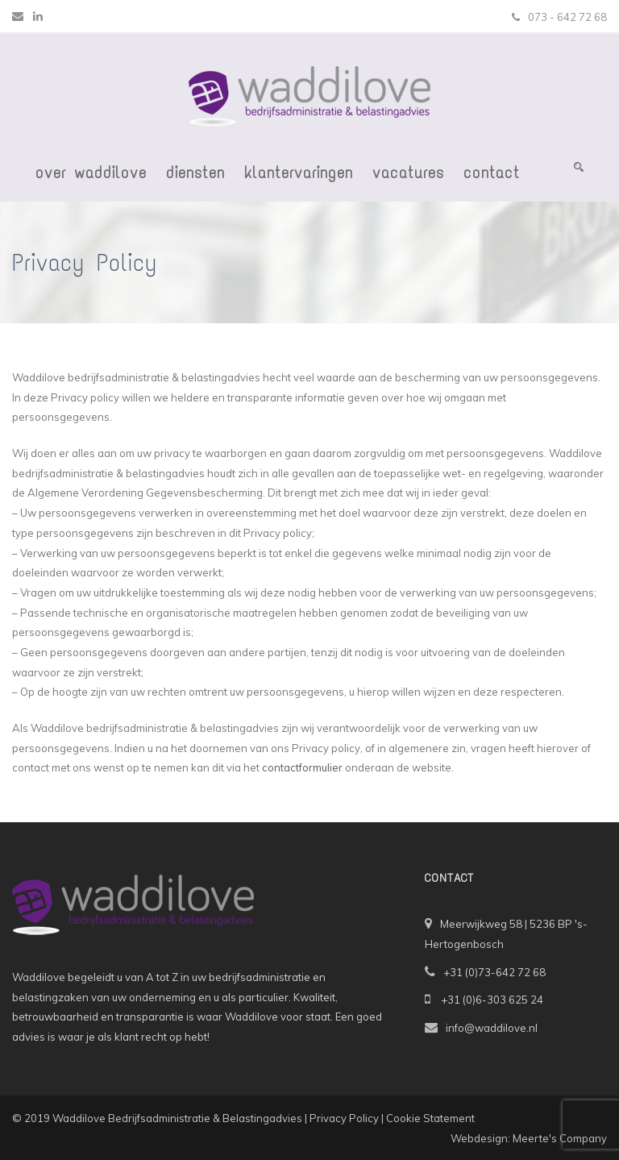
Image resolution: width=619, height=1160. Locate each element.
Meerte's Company (560, 1138)
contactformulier (302, 767)
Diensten (195, 172)
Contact (491, 172)
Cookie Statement (430, 1118)
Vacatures (408, 172)
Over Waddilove (91, 172)
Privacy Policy (344, 1118)
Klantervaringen (298, 172)
